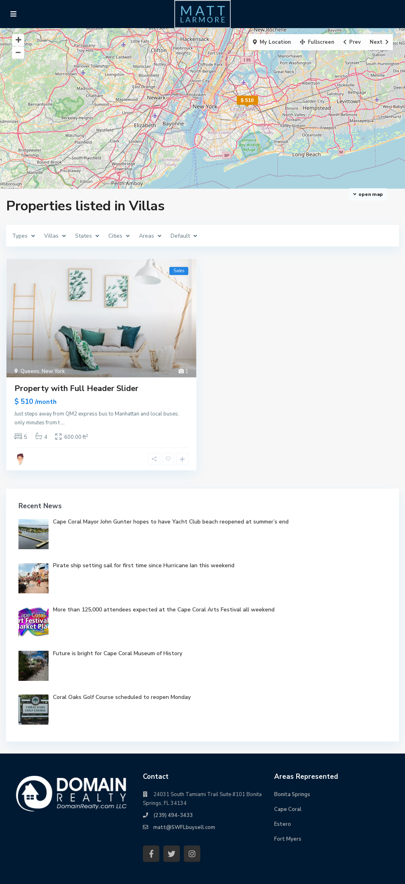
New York (53, 371)
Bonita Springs (292, 794)
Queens (29, 371)
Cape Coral (287, 809)
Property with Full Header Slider (76, 388)
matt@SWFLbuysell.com (184, 827)
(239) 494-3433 (173, 815)
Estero (282, 824)
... (63, 422)
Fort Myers (287, 839)
